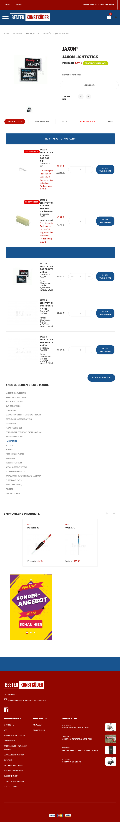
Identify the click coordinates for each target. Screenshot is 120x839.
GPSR (108, 122)
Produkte (18, 33)
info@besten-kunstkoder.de (35, 717)
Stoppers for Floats (16, 489)
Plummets (10, 467)
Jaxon (64, 122)
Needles (10, 462)
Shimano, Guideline (71, 779)
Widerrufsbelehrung (14, 783)
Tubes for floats (14, 497)
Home (6, 33)
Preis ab (84, 63)
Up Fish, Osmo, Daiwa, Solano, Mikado (80, 768)
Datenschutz (10, 758)
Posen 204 (32, 545)
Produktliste (15, 122)
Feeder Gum (11, 441)
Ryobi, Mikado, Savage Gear (75, 745)
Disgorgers (11, 428)
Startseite (9, 742)
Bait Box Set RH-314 (15, 419)
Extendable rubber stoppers (20, 436)
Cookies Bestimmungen (15, 772)
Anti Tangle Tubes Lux (16, 410)
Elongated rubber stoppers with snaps (25, 432)
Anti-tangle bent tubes (17, 414)
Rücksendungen (12, 793)
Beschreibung (42, 122)
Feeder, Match (34, 33)
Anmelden (38, 742)
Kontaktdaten (11, 804)
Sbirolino (10, 476)
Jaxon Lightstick (66, 33)
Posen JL (70, 545)
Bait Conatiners (13, 423)
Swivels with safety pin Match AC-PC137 (25, 493)
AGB (5, 747)
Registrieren (39, 747)
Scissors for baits (15, 480)
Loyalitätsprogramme (14, 798)
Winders (10, 506)
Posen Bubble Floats (16, 471)
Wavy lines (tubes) (15, 502)
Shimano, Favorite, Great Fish (76, 756)
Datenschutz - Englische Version (16, 765)
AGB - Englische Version (15, 753)
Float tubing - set (14, 445)
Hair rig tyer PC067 (15, 454)
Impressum (9, 777)
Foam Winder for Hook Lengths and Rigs (25, 449)
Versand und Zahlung (14, 788)
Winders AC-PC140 (14, 510)
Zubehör (49, 33)
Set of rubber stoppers (18, 484)
